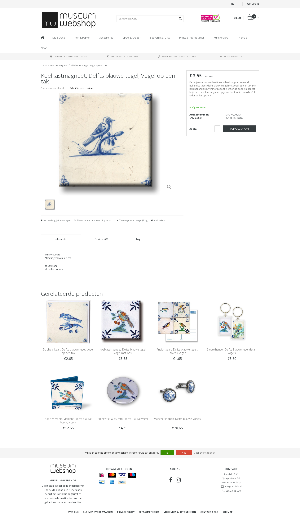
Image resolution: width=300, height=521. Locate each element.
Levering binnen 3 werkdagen (68, 56)
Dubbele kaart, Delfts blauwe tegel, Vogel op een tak (68, 351)
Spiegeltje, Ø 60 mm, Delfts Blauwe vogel (123, 419)
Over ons (73, 511)
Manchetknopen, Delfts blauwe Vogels (177, 419)
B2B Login (252, 3)
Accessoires (106, 37)
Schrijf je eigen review (81, 87)
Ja (167, 452)
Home (44, 65)
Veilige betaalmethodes (122, 56)
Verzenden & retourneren (180, 511)
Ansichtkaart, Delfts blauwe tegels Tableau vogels (177, 351)
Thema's (242, 37)
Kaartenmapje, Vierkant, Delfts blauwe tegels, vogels (68, 420)
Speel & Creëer (131, 37)
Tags (138, 239)
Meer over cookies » (204, 452)
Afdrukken (159, 220)
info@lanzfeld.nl (233, 486)
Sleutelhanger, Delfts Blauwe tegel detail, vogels (232, 351)
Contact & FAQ (209, 511)
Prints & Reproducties (191, 37)
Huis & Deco (58, 37)
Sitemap (227, 511)
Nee (184, 452)
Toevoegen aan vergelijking (133, 220)
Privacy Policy (126, 511)
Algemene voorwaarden (98, 511)
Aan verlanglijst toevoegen (57, 220)
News (44, 48)
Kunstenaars (221, 37)
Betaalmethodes (149, 511)
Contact (231, 469)
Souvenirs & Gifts (160, 37)
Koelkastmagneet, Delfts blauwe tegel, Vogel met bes (122, 351)
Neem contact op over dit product (94, 220)
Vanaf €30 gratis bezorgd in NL (177, 56)
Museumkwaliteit (232, 56)
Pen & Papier (82, 37)
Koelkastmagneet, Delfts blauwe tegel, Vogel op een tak (78, 65)
